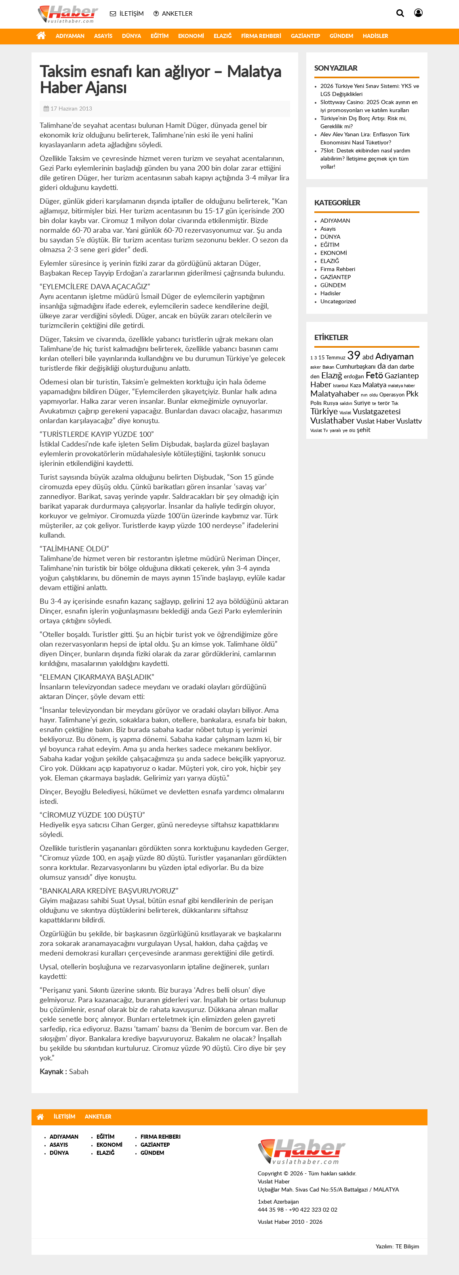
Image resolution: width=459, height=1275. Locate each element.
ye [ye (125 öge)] (345, 430)
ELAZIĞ (223, 36)
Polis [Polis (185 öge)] (316, 403)
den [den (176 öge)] (315, 377)
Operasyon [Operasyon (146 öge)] (391, 394)
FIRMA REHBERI (161, 1137)
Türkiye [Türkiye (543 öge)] (324, 411)
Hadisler (375, 36)
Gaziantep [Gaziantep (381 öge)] (402, 376)
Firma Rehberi (261, 36)
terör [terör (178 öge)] (384, 403)
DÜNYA (131, 36)
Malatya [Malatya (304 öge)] (374, 385)
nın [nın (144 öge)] (364, 394)
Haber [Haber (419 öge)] (320, 385)
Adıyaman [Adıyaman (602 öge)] (394, 357)
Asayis (103, 36)
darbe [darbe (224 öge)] (407, 367)
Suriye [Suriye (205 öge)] (362, 403)
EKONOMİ (191, 36)
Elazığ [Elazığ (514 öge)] (331, 375)
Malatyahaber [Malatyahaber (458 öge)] (334, 394)
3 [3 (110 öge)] (315, 358)
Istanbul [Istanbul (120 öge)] (340, 386)
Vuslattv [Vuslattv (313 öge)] (409, 421)
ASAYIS (59, 1145)
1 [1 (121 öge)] (311, 358)
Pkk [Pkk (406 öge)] (412, 394)
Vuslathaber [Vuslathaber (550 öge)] (332, 421)
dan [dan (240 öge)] (392, 366)
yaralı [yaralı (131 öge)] (335, 430)
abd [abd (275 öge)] (368, 357)
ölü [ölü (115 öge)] (352, 430)
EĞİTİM (159, 36)
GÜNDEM (341, 36)
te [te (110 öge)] (374, 403)
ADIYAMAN (70, 36)
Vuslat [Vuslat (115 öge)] (345, 413)
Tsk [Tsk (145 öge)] (395, 403)
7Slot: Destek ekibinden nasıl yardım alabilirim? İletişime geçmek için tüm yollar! (365, 159)
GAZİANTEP (305, 36)
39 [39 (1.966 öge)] (354, 356)
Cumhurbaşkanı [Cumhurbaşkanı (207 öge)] (356, 367)
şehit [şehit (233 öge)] (364, 430)
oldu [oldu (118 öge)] (373, 395)
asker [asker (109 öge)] (315, 367)
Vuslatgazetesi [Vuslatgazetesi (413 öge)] (377, 412)
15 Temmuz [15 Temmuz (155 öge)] (331, 358)
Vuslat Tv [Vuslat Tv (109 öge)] (319, 430)
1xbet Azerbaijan (278, 1202)
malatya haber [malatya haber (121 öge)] (401, 386)
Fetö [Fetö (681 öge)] (374, 375)
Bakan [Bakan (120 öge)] (328, 367)
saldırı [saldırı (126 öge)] (346, 403)
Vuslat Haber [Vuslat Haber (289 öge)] (375, 421)
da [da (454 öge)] (381, 366)
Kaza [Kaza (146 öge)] (355, 385)
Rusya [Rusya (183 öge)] (330, 403)
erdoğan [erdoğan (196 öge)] (354, 377)
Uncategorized (338, 302)
